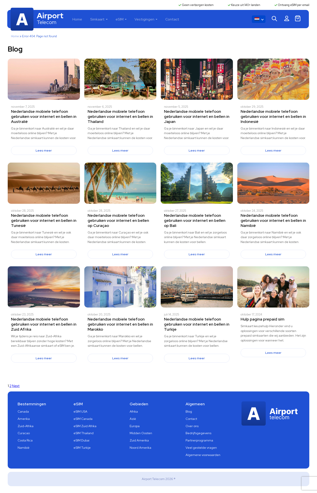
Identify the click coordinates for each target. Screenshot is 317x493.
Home (80, 19)
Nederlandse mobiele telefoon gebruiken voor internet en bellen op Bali (194, 220)
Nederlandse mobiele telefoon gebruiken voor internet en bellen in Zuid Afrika (43, 324)
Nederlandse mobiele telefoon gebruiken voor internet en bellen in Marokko (120, 324)
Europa (135, 426)
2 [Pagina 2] (10, 386)
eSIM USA (80, 412)
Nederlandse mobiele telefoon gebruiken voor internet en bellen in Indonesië (273, 116)
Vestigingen (146, 19)
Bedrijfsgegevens (198, 434)
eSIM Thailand (84, 434)
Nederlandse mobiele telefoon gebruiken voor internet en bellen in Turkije (196, 324)
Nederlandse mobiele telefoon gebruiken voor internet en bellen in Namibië (273, 220)
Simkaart (100, 19)
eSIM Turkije (82, 448)
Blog (189, 412)
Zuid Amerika (139, 441)
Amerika (24, 419)
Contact (173, 19)
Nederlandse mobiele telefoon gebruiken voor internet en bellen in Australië (43, 116)
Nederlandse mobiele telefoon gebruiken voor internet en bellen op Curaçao (118, 220)
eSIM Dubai (81, 441)
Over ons (192, 426)
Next (16, 386)
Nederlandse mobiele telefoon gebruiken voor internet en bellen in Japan (196, 116)
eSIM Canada (83, 419)
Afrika (134, 412)
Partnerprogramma (199, 441)
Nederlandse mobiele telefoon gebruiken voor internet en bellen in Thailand (120, 116)
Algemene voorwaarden (203, 455)
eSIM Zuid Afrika (85, 426)
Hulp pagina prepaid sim (262, 319)
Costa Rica (25, 441)
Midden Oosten (141, 434)
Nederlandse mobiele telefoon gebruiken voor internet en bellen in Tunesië (43, 220)
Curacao (24, 434)
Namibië (23, 448)
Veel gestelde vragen (201, 448)
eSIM (121, 19)
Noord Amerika (140, 448)
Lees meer (44, 151)
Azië (133, 419)
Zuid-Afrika (25, 426)
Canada (23, 412)
